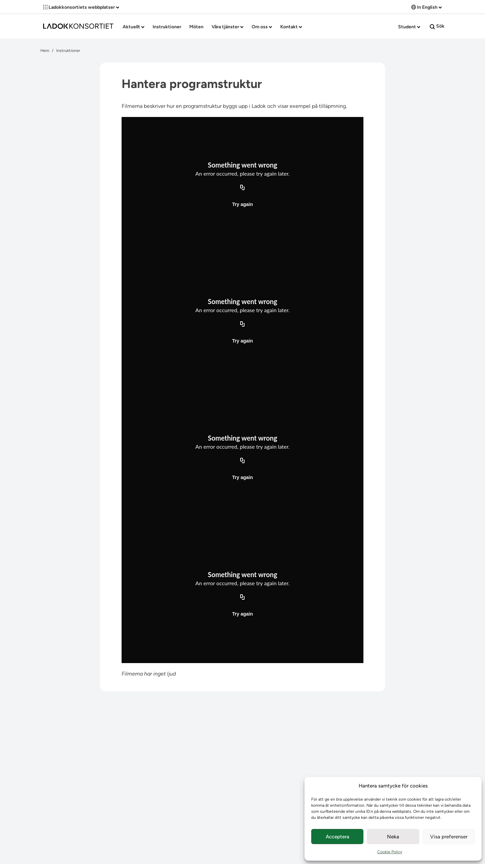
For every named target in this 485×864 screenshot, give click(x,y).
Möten (196, 27)
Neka (393, 837)
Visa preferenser (448, 837)
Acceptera (337, 837)
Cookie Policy (389, 852)
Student (409, 27)
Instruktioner (167, 27)
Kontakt (291, 27)
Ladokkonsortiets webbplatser (81, 7)
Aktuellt (133, 27)
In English (426, 7)
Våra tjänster (228, 27)
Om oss (262, 27)
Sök (437, 26)
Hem (44, 50)
